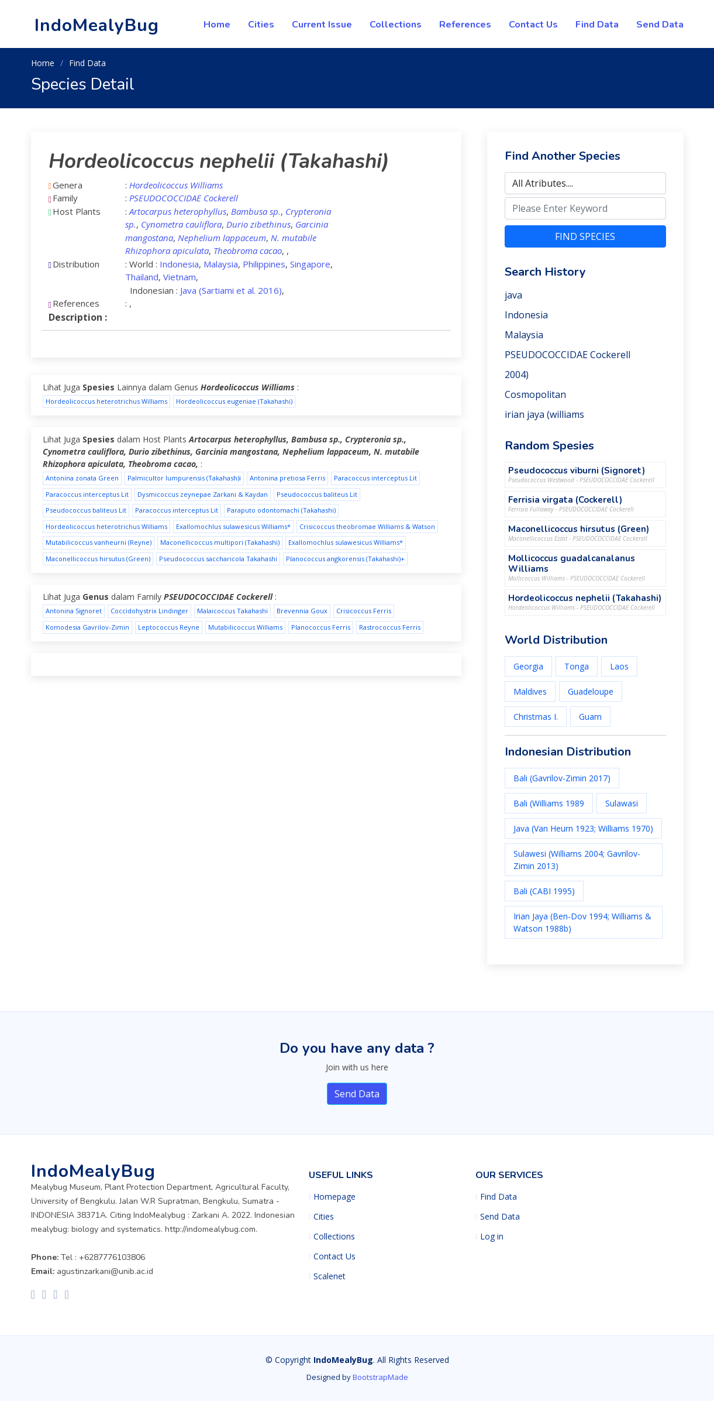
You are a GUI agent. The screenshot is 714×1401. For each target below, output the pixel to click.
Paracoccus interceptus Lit (375, 477)
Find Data (597, 24)
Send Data (660, 24)
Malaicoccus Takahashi (232, 610)
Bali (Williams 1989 (548, 803)
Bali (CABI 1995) (544, 891)
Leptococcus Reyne (168, 627)
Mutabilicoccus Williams (245, 627)
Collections (396, 24)
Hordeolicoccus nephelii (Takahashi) (584, 598)
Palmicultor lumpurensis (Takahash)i (184, 477)
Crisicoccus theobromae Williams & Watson (367, 526)
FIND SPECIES (585, 236)
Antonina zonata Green (82, 477)
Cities (261, 24)
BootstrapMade (380, 1377)
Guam (590, 716)
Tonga (576, 666)
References (465, 24)
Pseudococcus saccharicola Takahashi (218, 558)
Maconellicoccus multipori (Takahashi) (220, 542)
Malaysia (220, 264)
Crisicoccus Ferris (363, 610)
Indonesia (179, 264)
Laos (619, 666)
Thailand (141, 277)
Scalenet (329, 1276)
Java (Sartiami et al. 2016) (231, 290)
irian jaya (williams (544, 414)
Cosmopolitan (535, 394)
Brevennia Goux (302, 610)
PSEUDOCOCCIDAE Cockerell (567, 354)
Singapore (310, 264)
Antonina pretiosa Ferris (287, 477)
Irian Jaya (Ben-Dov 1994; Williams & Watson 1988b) (582, 922)
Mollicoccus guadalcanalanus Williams (571, 563)
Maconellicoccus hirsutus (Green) (98, 558)
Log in (491, 1236)
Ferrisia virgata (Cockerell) (565, 500)
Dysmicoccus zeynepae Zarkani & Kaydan (202, 494)
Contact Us (533, 24)
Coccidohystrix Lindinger (149, 610)
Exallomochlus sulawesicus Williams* (233, 526)
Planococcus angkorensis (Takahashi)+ (345, 558)
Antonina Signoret (74, 610)
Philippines (264, 264)
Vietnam (179, 277)
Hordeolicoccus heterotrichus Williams (106, 401)
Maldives (530, 691)
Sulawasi (621, 803)
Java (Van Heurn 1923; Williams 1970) (583, 828)
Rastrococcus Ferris (389, 627)
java (513, 295)
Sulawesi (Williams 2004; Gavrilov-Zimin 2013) (576, 859)
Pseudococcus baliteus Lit (317, 494)
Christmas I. (535, 716)
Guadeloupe (590, 691)
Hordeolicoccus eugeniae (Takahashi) (234, 401)
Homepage (334, 1197)
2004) (517, 374)
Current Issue (322, 24)
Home (216, 24)
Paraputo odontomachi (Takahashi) (281, 510)
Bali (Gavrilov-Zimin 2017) (561, 778)
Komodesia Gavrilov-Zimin (87, 627)
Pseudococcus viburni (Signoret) (576, 470)
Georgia (528, 666)
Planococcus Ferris (320, 627)
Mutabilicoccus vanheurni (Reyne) (98, 542)
